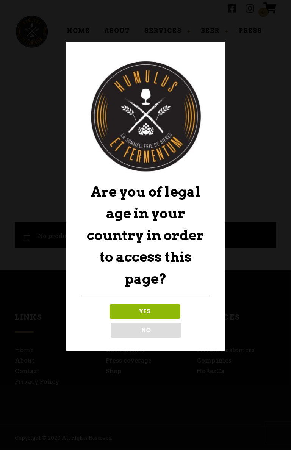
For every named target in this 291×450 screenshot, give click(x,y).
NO (179, 320)
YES (111, 320)
